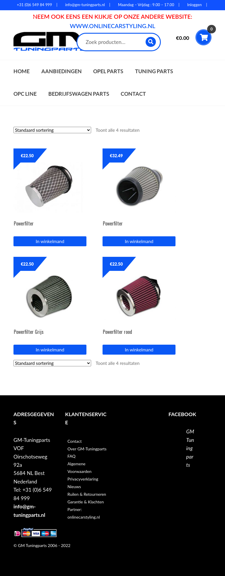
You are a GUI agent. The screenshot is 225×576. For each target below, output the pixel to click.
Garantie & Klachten (85, 501)
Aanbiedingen (61, 71)
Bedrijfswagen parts (78, 94)
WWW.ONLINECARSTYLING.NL (112, 25)
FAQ (71, 456)
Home (21, 71)
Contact (133, 94)
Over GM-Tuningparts (86, 448)
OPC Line (25, 94)
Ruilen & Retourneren (86, 494)
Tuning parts (154, 71)
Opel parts (108, 71)
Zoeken (151, 42)
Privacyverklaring (82, 478)
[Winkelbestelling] (52, 130)
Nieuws (74, 486)
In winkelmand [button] (50, 241)
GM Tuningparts (190, 448)
